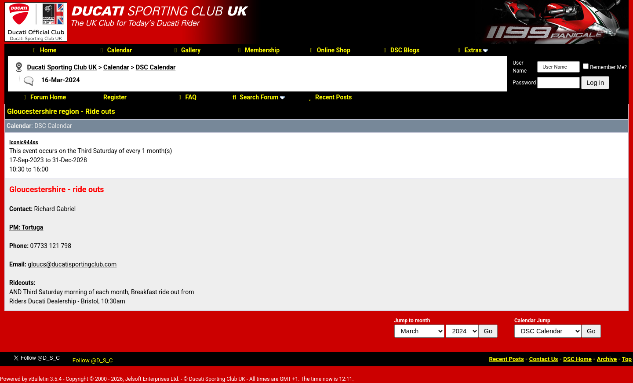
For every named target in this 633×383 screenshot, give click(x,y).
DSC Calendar (156, 67)
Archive (607, 359)
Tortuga (32, 227)
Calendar (115, 50)
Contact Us (543, 359)
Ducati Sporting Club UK (62, 67)
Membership (258, 50)
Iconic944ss (23, 142)
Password (524, 83)
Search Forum (254, 97)
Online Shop (329, 50)
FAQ (186, 97)
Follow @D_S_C (93, 360)
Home (43, 50)
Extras (468, 50)
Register (115, 97)
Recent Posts (329, 97)
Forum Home (43, 97)
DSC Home (577, 359)
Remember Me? (605, 67)
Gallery (186, 50)
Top (627, 359)
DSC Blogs (400, 50)
